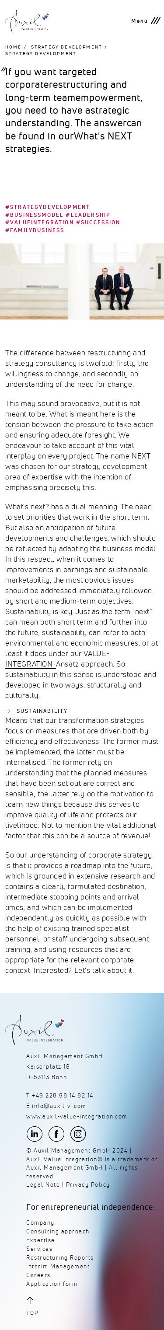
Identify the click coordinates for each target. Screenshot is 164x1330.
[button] (52, 1305)
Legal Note (43, 1184)
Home (13, 47)
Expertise (40, 1240)
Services (39, 1249)
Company (40, 1222)
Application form (51, 1284)
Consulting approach (58, 1231)
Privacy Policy (88, 1184)
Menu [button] (139, 20)
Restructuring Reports (60, 1257)
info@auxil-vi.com (59, 1106)
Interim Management (58, 1266)
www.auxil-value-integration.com (77, 1116)
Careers (38, 1275)
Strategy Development (66, 47)
